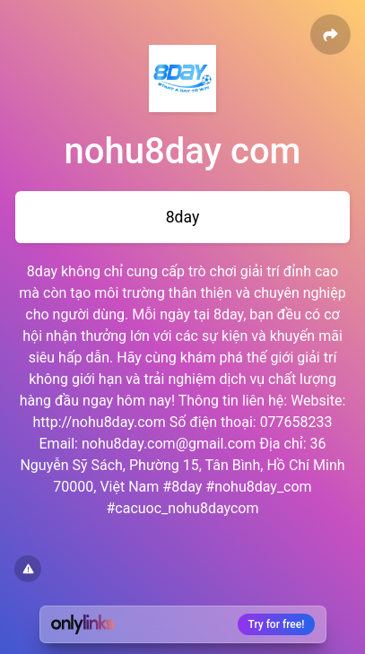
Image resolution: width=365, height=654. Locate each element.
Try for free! (276, 624)
